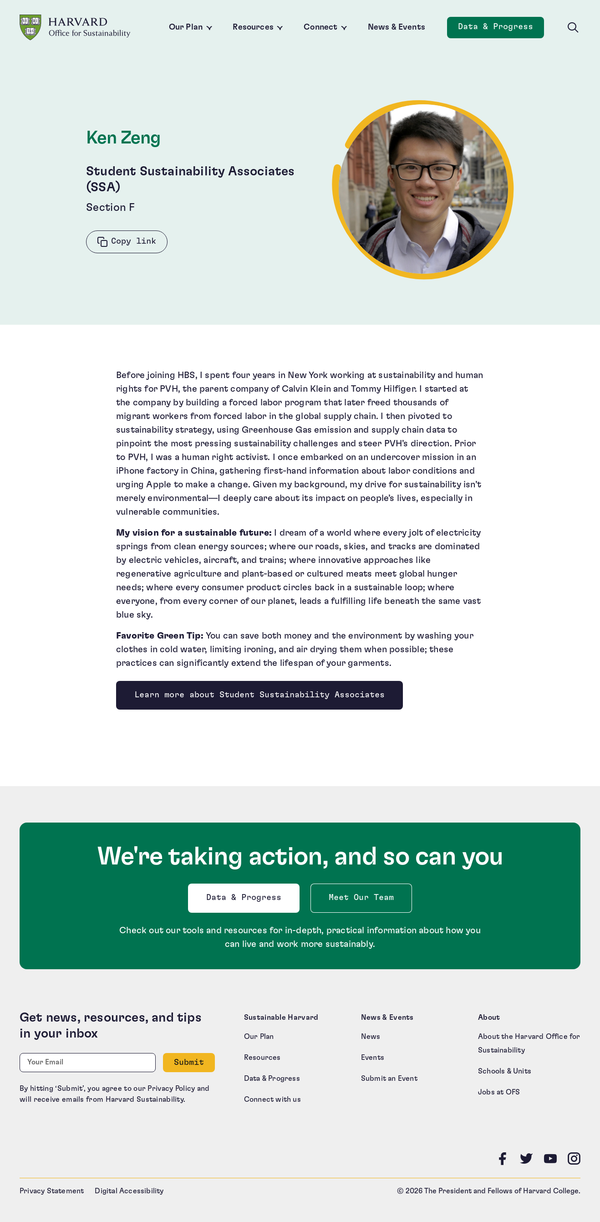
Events (372, 1057)
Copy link (133, 241)
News (371, 1036)
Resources (253, 27)
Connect (320, 27)
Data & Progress (246, 900)
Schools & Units (504, 1071)
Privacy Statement (52, 1191)
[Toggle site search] (573, 27)
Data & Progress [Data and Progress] (501, 29)
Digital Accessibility (129, 1191)
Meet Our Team (361, 898)
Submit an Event (389, 1078)
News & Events (396, 27)
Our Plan (186, 27)
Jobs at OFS (499, 1092)
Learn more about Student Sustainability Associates (259, 695)
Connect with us (272, 1099)
